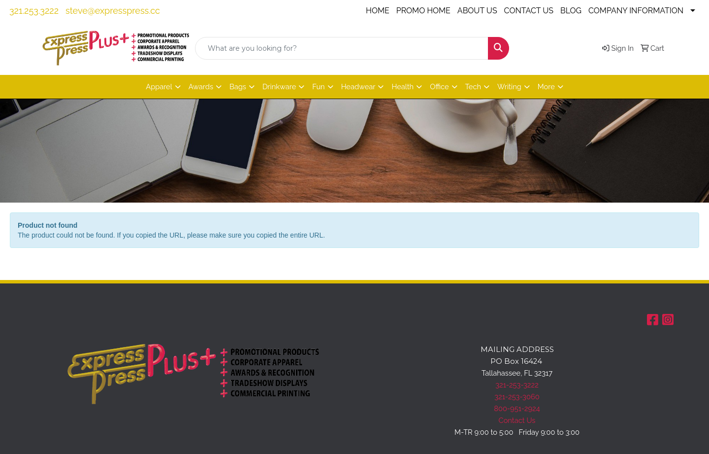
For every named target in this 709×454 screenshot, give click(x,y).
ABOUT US (477, 10)
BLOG (570, 10)
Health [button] (402, 86)
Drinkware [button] (279, 86)
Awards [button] (201, 86)
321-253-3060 (516, 396)
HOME (377, 10)
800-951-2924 (517, 408)
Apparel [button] (159, 86)
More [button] (546, 86)
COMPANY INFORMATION (635, 10)
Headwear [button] (358, 86)
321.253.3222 (34, 10)
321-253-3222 (517, 385)
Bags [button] (237, 86)
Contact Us (517, 420)
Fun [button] (318, 86)
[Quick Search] (341, 48)
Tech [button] (473, 86)
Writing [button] (509, 86)
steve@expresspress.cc (112, 10)
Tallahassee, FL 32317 (517, 373)
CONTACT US (528, 10)
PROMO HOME (423, 10)
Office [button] (439, 86)
